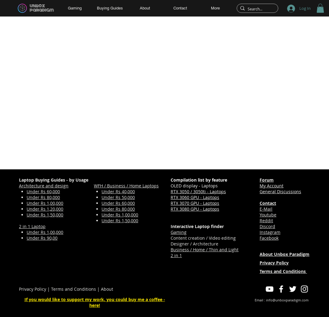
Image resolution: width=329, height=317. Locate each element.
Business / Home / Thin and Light (204, 249)
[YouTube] (269, 289)
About (107, 289)
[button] (320, 8)
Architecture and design (43, 186)
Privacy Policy (32, 289)
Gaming (179, 232)
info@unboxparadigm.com (287, 300)
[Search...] (256, 9)
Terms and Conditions (73, 289)
